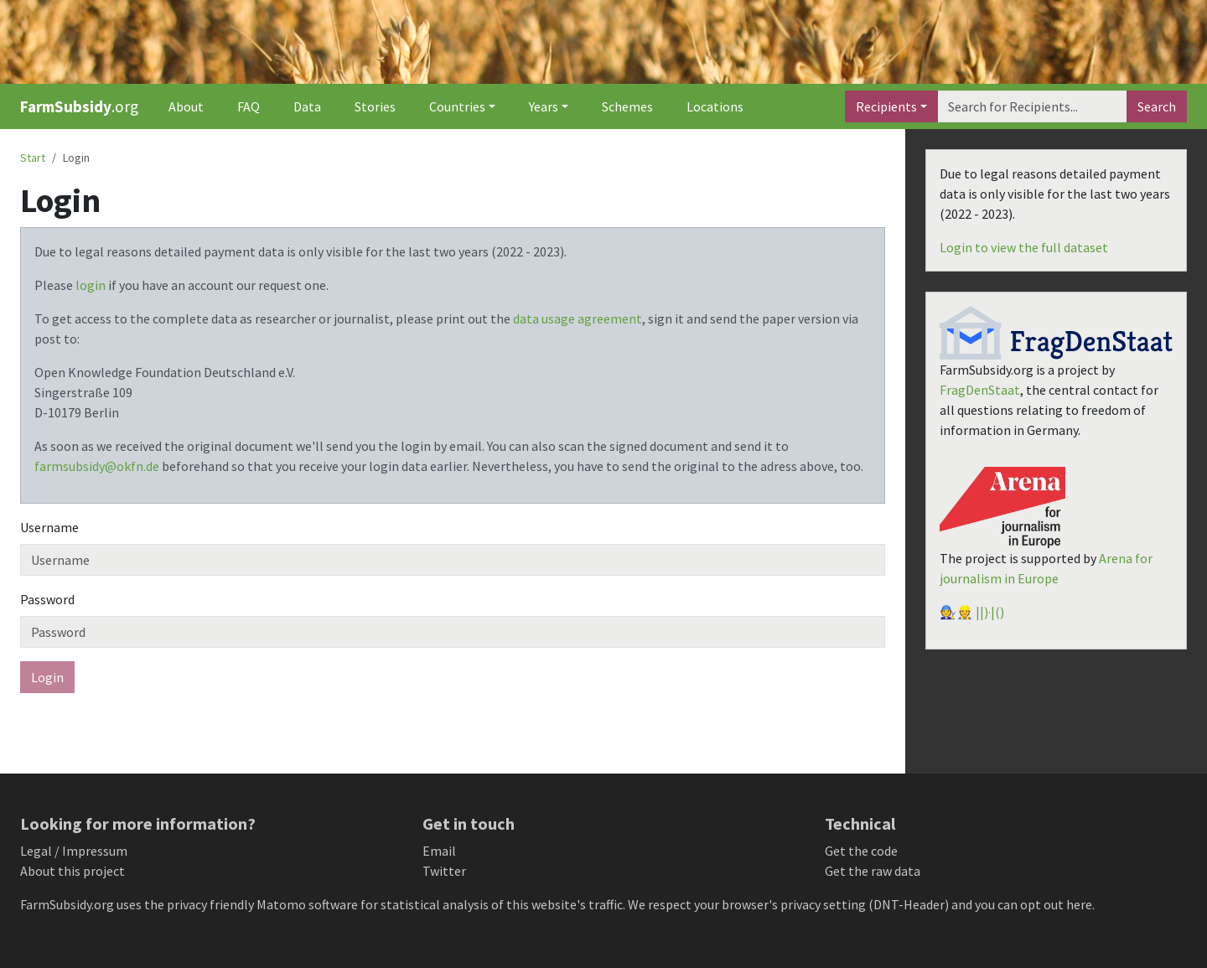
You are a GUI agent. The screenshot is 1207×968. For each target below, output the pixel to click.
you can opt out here (1033, 904)
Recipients (886, 106)
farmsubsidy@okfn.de (96, 466)
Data (307, 106)
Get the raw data (872, 870)
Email (439, 850)
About (186, 106)
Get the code (861, 850)
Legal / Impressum (73, 850)
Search (1156, 106)
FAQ (248, 106)
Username (49, 527)
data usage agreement (577, 318)
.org (79, 106)
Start (32, 157)
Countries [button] (457, 106)
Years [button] (543, 106)
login (90, 285)
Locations (714, 106)
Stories (375, 106)
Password (47, 599)
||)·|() (990, 611)
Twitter (444, 870)
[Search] (1032, 106)
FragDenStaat (980, 389)
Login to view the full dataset (1024, 247)
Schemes (627, 106)
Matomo (281, 904)
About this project (72, 870)
